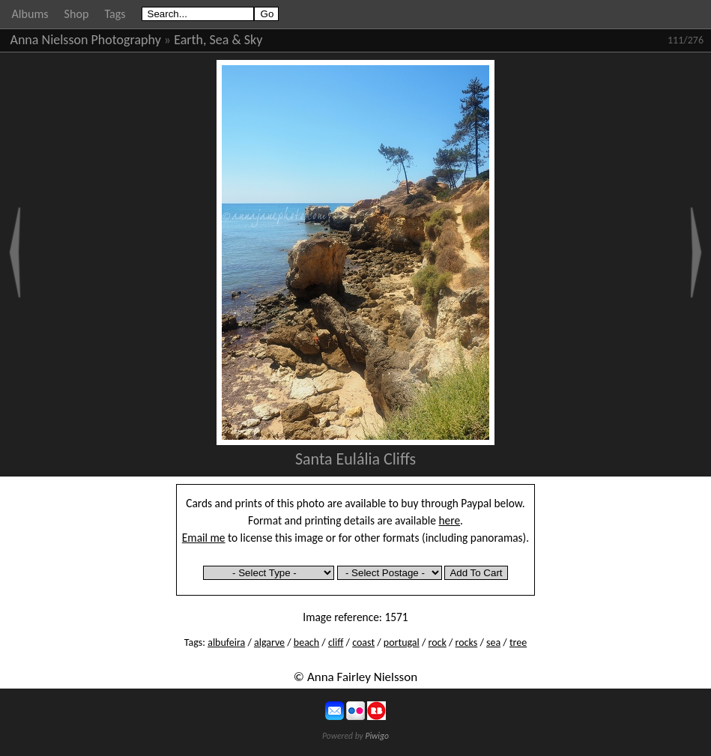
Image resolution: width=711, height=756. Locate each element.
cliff (336, 642)
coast (363, 642)
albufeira (226, 642)
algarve (269, 642)
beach (306, 642)
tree (518, 642)
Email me (204, 537)
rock (438, 642)
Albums (30, 14)
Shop (76, 14)
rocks (467, 642)
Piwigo (377, 736)
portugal (402, 642)
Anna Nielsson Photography (85, 39)
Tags (114, 14)
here (450, 520)
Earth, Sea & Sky (218, 39)
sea (493, 642)
